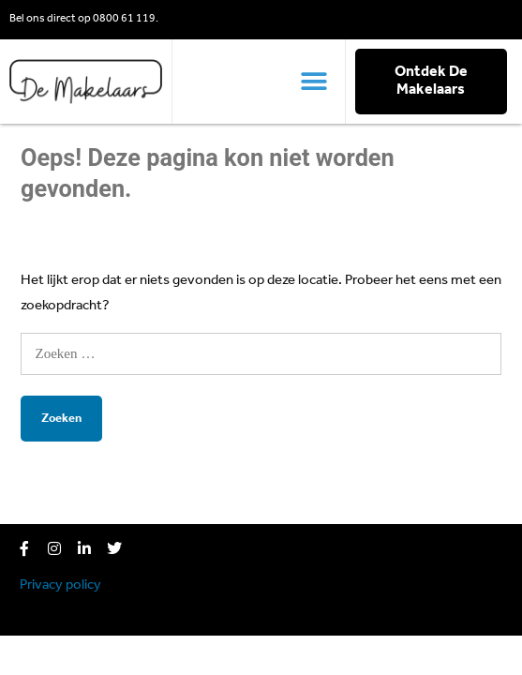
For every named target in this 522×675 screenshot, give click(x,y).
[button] (314, 81)
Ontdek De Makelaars (431, 81)
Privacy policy (60, 585)
